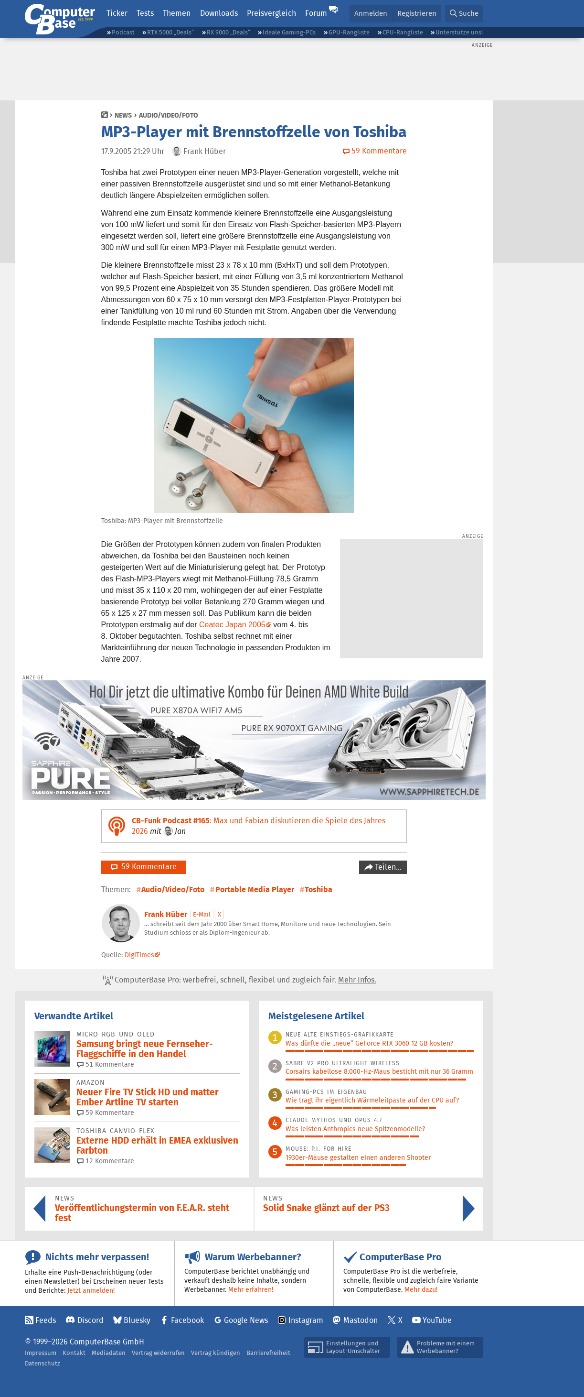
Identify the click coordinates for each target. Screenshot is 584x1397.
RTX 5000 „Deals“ (170, 32)
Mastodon (360, 1320)
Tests (145, 13)
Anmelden (370, 13)
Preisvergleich (271, 13)
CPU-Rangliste (402, 32)
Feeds (45, 1320)
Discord (90, 1320)
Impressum (40, 1352)
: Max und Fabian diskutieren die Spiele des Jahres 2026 (258, 826)
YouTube (437, 1320)
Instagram (305, 1320)
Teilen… (387, 867)
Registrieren (416, 13)
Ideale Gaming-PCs (289, 32)
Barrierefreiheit (268, 1352)
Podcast (123, 32)
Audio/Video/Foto (168, 115)
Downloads (219, 13)
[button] (464, 13)
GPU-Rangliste (349, 32)
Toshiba (318, 889)
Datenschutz (42, 1363)
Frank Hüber (165, 914)
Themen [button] (177, 13)
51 (105, 1064)
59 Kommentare (144, 866)
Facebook (187, 1320)
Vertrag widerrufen (158, 1352)
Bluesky (137, 1320)
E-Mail (202, 914)
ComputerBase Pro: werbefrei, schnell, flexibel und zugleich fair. (239, 980)
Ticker (116, 13)
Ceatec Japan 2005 (232, 625)
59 (105, 1112)
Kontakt (74, 1352)
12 (105, 1161)
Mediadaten (109, 1352)
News (123, 115)
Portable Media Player (254, 889)
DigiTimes (139, 955)
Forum (316, 13)
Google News (246, 1320)
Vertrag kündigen (215, 1352)
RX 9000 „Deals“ (228, 32)
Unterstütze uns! (459, 32)
